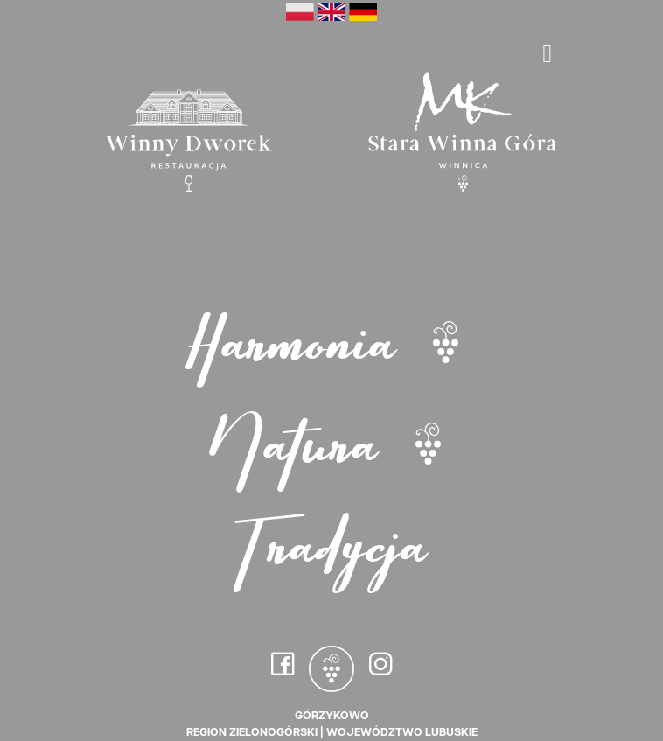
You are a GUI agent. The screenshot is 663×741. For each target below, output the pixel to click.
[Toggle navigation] (547, 53)
